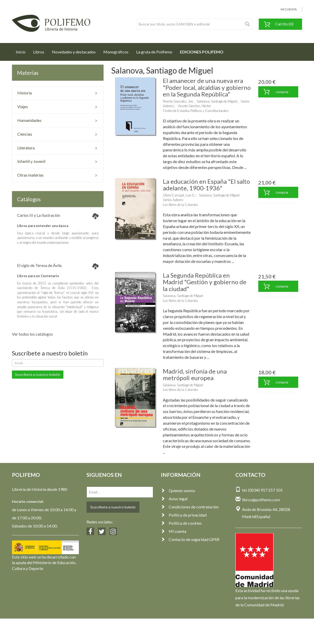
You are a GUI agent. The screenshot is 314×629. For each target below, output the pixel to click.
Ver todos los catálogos (32, 334)
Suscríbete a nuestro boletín (37, 374)
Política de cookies (181, 523)
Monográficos (116, 51)
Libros (38, 51)
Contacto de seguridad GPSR (190, 539)
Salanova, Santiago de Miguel (217, 101)
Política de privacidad (184, 514)
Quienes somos (178, 490)
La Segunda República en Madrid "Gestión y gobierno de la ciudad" (204, 281)
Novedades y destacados (74, 51)
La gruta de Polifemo (154, 51)
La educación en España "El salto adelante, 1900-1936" (206, 185)
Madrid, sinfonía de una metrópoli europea (195, 374)
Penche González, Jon (178, 101)
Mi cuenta (173, 531)
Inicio (22, 50)
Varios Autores (173, 200)
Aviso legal (174, 498)
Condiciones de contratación (190, 506)
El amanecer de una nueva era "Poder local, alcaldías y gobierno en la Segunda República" (207, 87)
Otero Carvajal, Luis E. (179, 195)
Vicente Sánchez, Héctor (194, 106)
